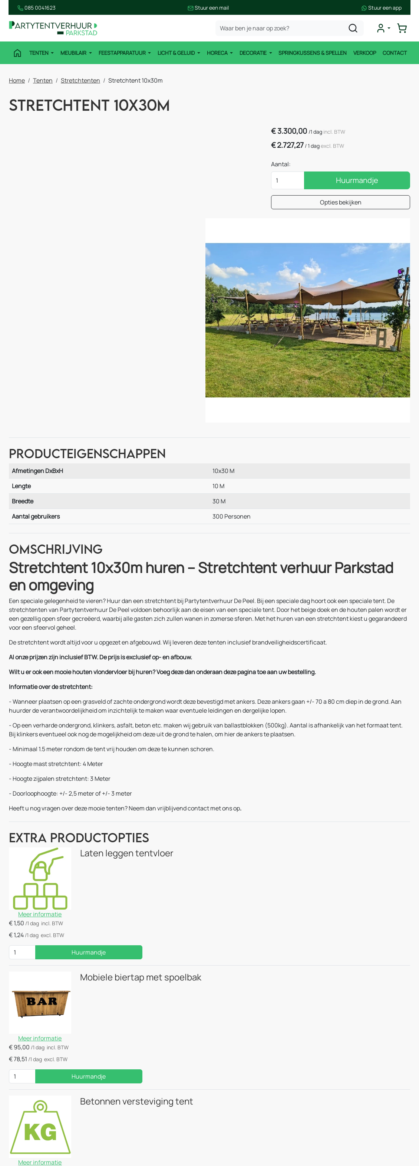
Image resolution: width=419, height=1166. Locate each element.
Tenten (39, 52)
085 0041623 (28, 7)
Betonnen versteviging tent (133, 906)
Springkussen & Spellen (48, 1135)
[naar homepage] (53, 28)
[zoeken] (353, 28)
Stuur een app (390, 7)
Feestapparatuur (122, 52)
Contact (395, 52)
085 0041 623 (362, 1076)
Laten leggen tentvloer (124, 745)
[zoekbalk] (290, 28)
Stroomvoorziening (145, 1091)
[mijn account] (383, 28)
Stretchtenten (80, 80)
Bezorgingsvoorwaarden (254, 1106)
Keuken (129, 1061)
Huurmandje (363, 181)
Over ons (233, 1076)
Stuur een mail (208, 7)
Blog (227, 1091)
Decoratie (254, 52)
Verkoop (365, 52)
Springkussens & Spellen (313, 52)
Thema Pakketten (143, 1106)
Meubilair (74, 52)
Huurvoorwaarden (246, 1120)
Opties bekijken (346, 203)
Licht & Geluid (177, 52)
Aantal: (292, 164)
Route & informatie (246, 1061)
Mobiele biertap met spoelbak (137, 825)
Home (17, 80)
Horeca (218, 52)
